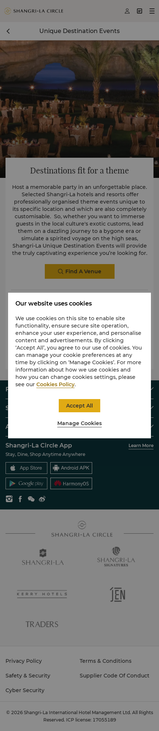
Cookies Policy (55, 384)
